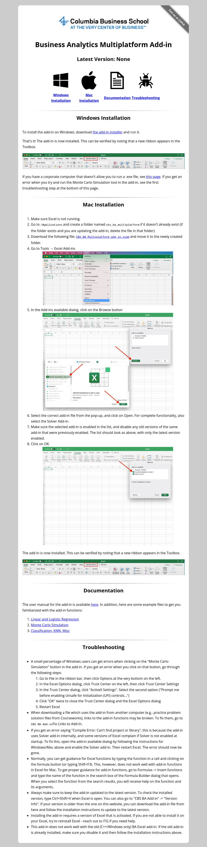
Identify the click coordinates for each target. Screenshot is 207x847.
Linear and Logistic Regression (55, 618)
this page (153, 176)
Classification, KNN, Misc (50, 630)
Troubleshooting (146, 97)
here (94, 603)
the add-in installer (107, 132)
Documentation (117, 97)
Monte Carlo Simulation (50, 624)
